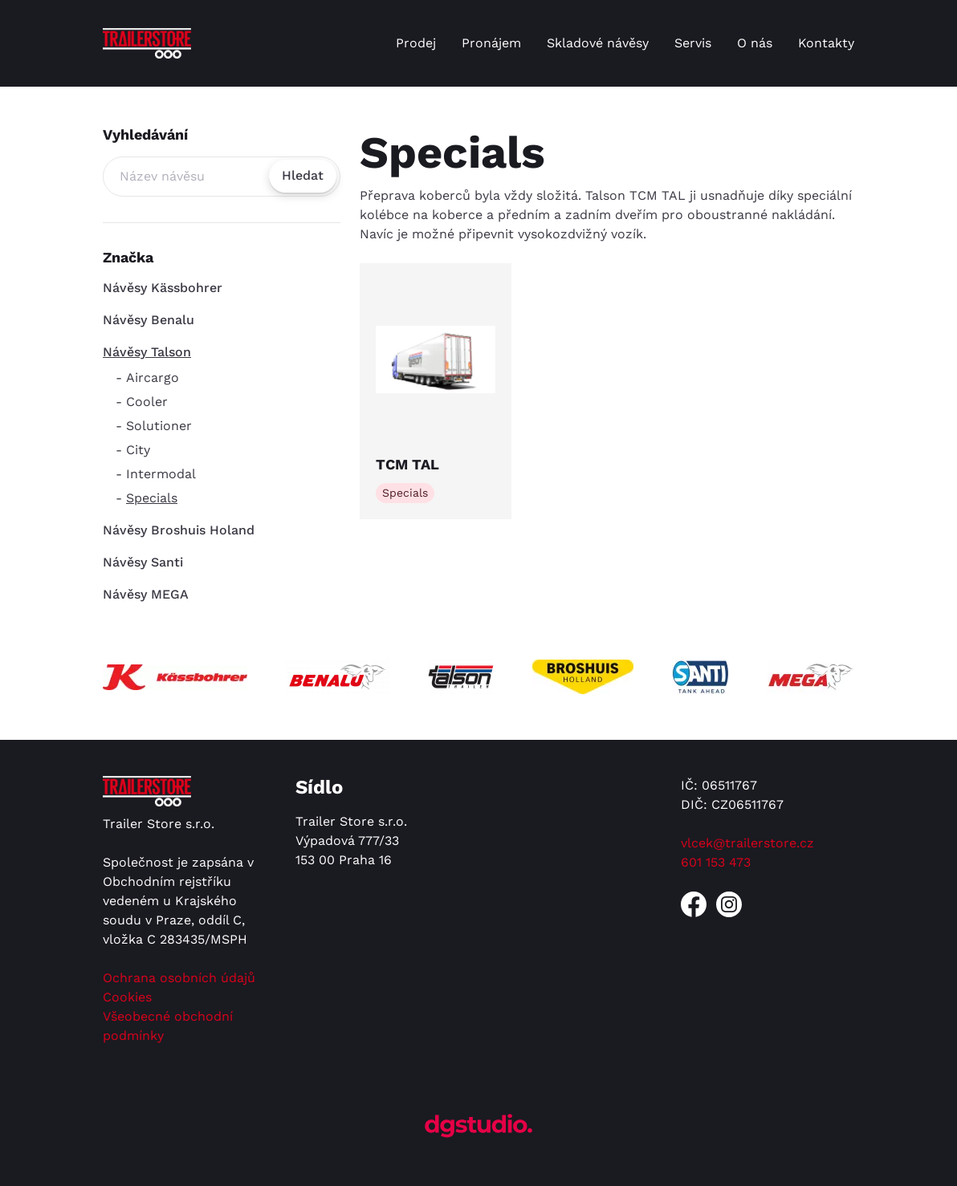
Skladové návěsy (598, 43)
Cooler (147, 401)
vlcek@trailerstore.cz (747, 843)
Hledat (303, 175)
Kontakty (826, 43)
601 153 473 (716, 862)
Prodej (416, 43)
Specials (151, 498)
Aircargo (152, 377)
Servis (692, 43)
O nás (754, 43)
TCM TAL (407, 464)
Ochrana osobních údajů (179, 977)
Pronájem (491, 43)
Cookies (127, 997)
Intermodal (161, 473)
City (138, 449)
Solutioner (159, 425)
